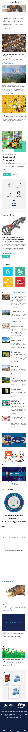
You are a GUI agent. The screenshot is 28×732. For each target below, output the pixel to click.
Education (25, 711)
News (6, 711)
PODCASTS (24, 292)
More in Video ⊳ (23, 575)
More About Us (6, 28)
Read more (5, 256)
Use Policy (6, 718)
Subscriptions (17, 718)
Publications (10, 711)
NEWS (3, 53)
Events (17, 711)
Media (14, 711)
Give (19, 711)
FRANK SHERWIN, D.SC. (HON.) (16, 321)
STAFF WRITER (14, 413)
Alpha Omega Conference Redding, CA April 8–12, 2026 (14, 483)
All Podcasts (5, 288)
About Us (2, 711)
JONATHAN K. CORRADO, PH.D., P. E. (17, 307)
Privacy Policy (11, 718)
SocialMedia (18, 730)
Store (22, 711)
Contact (22, 718)
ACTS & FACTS (18, 292)
